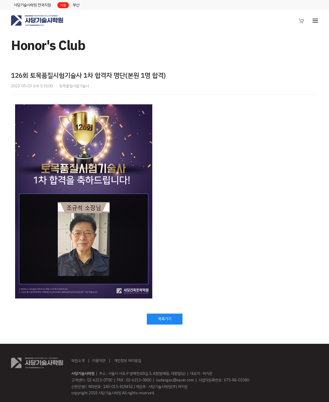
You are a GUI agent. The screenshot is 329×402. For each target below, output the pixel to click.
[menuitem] (301, 21)
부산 (76, 5)
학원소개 (78, 361)
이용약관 (98, 361)
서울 (63, 5)
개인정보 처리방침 (127, 361)
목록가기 (164, 319)
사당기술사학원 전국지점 (32, 5)
